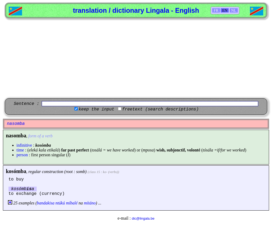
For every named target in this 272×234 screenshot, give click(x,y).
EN (224, 10)
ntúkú (60, 203)
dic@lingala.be (143, 218)
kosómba (16, 171)
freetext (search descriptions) (160, 109)
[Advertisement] (136, 58)
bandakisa (45, 203)
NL (233, 10)
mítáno (90, 203)
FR (216, 10)
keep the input (96, 109)
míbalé (72, 203)
